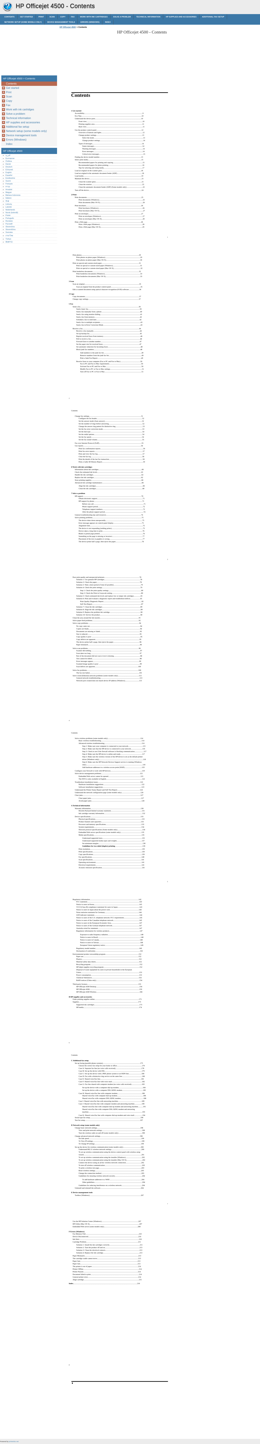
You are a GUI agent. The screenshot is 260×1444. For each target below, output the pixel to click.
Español (8, 175)
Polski (7, 215)
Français (9, 184)
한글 (7, 201)
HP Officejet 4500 (7, 7)
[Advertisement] (86, 53)
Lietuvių (8, 204)
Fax (73, 17)
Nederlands (10, 210)
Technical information (148, 17)
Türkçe (8, 239)
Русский (8, 224)
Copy (62, 17)
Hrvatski (8, 189)
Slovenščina (10, 229)
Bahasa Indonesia (12, 195)
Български (9, 158)
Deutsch (8, 167)
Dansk (8, 164)
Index (108, 22)
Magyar (8, 192)
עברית (7, 186)
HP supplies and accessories (181, 17)
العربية (7, 155)
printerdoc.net (14, 1441)
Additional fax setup (213, 17)
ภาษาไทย (9, 236)
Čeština (8, 161)
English (8, 172)
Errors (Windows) (89, 22)
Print (41, 17)
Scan (52, 17)
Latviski (8, 207)
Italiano (8, 198)
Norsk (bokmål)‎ (11, 212)
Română (8, 221)
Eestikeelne (10, 178)
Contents (9, 17)
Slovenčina (10, 227)
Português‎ (9, 218)
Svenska (9, 232)
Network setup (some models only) (23, 22)
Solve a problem (122, 17)
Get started (26, 17)
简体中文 (9, 242)
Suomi (8, 181)
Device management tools (61, 22)
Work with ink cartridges (94, 17)
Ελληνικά (9, 170)
